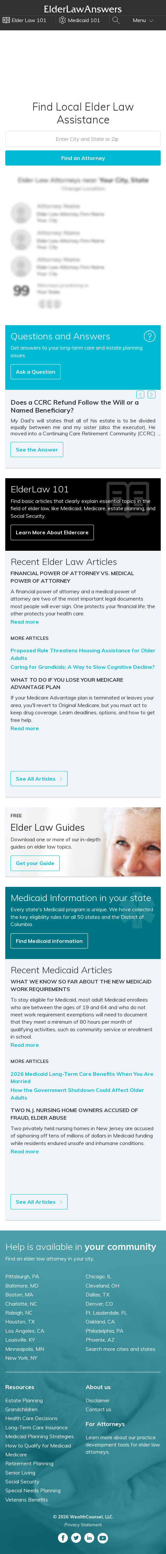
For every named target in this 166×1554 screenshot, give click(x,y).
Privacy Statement (83, 1524)
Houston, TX (20, 1321)
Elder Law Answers (83, 9)
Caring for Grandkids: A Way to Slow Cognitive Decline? (83, 667)
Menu (143, 20)
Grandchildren (21, 1409)
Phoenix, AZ (100, 1339)
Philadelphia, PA (105, 1330)
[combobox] (83, 139)
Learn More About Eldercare (52, 532)
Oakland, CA (100, 1321)
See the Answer (37, 449)
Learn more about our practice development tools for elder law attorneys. (123, 1444)
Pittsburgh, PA (22, 1276)
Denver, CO (99, 1303)
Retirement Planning (29, 1463)
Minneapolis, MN (24, 1349)
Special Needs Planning (33, 1490)
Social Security (22, 1481)
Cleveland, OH (102, 1285)
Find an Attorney (83, 158)
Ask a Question (35, 371)
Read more (25, 621)
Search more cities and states (120, 1349)
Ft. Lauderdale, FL (106, 1312)
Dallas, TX (97, 1294)
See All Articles (39, 778)
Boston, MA (19, 1294)
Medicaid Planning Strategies (39, 1436)
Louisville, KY (20, 1339)
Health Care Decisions (31, 1418)
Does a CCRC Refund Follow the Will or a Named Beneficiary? (75, 406)
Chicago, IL (98, 1276)
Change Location (83, 188)
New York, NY (21, 1357)
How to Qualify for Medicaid (38, 1445)
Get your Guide (35, 863)
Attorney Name (58, 206)
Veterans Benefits (26, 1499)
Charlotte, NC (21, 1303)
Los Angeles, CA (24, 1330)
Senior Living (20, 1472)
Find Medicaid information (49, 941)
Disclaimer (98, 1400)
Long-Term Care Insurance (36, 1427)
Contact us (98, 1409)
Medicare (16, 1454)
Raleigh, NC (19, 1312)
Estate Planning (24, 1400)
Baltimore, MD (22, 1285)
